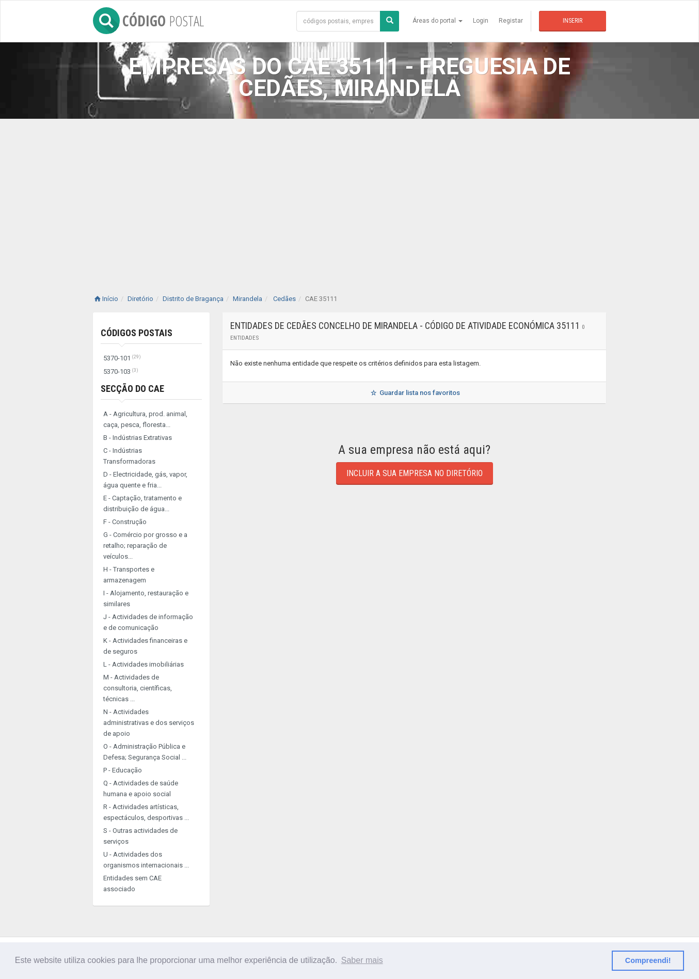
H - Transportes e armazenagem (128, 574)
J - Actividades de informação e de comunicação (148, 622)
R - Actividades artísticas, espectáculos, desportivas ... (146, 812)
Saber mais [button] (362, 960)
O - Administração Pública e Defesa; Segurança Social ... (144, 752)
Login (480, 20)
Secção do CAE (132, 388)
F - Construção (125, 522)
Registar (511, 20)
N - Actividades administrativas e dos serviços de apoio (148, 722)
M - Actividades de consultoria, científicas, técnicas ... (137, 688)
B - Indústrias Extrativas (137, 437)
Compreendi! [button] (648, 960)
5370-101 (122, 358)
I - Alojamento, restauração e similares (145, 598)
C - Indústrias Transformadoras (129, 456)
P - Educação (122, 770)
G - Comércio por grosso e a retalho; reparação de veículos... (145, 545)
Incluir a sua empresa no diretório (414, 473)
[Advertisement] (349, 196)
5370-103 (120, 371)
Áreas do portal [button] (437, 20)
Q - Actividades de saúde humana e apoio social (140, 788)
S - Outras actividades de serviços (140, 836)
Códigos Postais (136, 332)
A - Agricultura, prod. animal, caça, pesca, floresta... (145, 419)
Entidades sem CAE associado (132, 883)
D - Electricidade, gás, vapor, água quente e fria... (145, 479)
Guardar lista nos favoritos (414, 393)
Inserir (572, 20)
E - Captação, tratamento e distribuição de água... (142, 503)
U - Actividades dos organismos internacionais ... (146, 859)
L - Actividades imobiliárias (143, 664)
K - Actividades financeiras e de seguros (145, 646)
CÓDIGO (148, 20)
